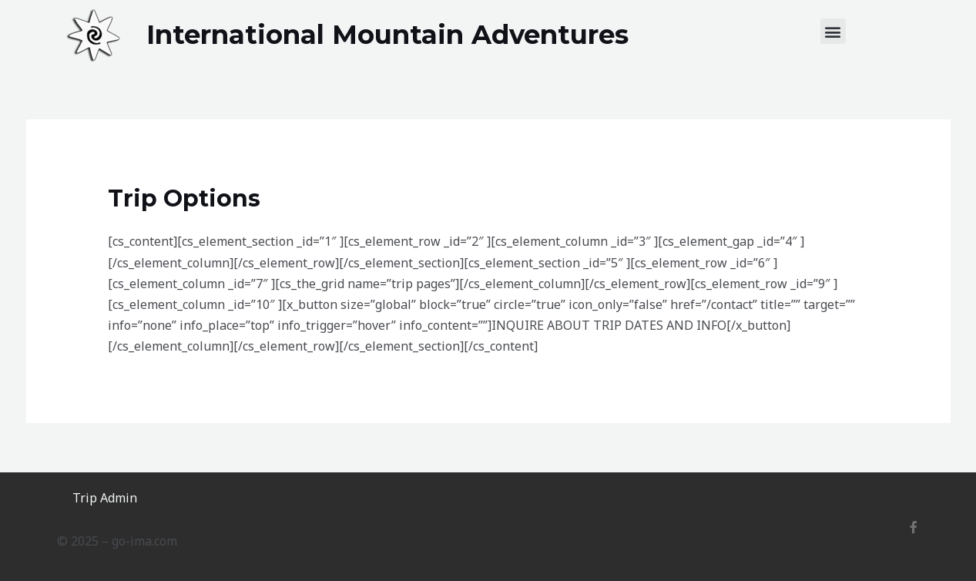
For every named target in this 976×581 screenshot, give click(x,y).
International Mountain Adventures (387, 34)
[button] (833, 31)
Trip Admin (104, 497)
